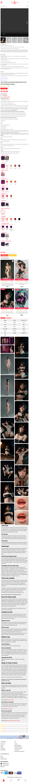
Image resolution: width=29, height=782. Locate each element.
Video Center (3, 743)
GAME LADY (5, 95)
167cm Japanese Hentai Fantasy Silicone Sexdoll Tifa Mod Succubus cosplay (21, 313)
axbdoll (2, 746)
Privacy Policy (17, 749)
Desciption (3, 317)
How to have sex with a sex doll (13, 720)
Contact (2, 757)
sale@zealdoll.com (5, 763)
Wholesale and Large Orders (19, 751)
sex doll (16, 590)
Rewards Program (4, 758)
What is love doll (10, 699)
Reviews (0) (9, 317)
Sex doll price (9, 708)
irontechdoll (3, 748)
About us (16, 743)
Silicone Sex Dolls (7, 96)
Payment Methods (18, 745)
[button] (27, 22)
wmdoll (2, 745)
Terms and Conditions (18, 748)
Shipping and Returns (18, 746)
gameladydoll (3, 749)
